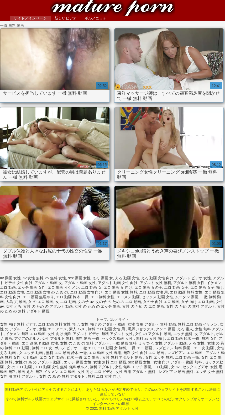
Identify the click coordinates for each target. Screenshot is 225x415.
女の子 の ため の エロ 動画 (118, 302)
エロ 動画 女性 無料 (120, 292)
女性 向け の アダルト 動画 (103, 324)
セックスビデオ (195, 367)
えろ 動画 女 (102, 278)
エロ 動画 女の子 (148, 287)
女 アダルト (204, 334)
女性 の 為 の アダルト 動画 (38, 362)
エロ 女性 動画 (52, 357)
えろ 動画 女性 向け (157, 278)
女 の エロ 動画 (40, 302)
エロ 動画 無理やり (38, 297)
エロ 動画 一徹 (187, 357)
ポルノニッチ (96, 18)
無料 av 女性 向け (150, 338)
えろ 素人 (185, 329)
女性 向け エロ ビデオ (95, 372)
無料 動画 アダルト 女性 (112, 8)
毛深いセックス (141, 329)
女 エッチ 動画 (31, 353)
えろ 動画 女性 (127, 278)
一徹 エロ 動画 (140, 348)
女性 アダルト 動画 (171, 343)
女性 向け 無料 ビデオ (18, 324)
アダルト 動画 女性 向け (118, 283)
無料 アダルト (101, 367)
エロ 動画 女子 (176, 287)
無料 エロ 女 (42, 348)
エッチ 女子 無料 (209, 372)
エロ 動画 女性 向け (86, 292)
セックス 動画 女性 (157, 297)
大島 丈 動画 (16, 302)
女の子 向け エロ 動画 (161, 302)
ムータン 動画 (186, 297)
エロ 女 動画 (204, 348)
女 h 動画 (30, 357)
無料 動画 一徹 (87, 338)
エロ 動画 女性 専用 (105, 353)
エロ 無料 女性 (103, 297)
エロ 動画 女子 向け (206, 287)
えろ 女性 (197, 343)
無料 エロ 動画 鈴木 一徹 (66, 353)
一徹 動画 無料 (124, 343)
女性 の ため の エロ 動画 (143, 306)
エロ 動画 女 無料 (111, 348)
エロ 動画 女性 (12, 292)
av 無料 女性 (55, 278)
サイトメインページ (30, 18)
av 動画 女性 (10, 278)
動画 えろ (26, 372)
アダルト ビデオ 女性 (193, 278)
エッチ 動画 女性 (32, 287)
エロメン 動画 (128, 297)
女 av (176, 367)
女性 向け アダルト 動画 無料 (178, 362)
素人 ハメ (77, 329)
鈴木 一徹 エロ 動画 (83, 357)
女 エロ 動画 (65, 302)
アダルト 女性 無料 (155, 283)
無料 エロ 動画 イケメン (198, 324)
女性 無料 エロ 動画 (109, 362)
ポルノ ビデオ (65, 348)
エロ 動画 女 (91, 287)
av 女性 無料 (33, 278)
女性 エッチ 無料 (159, 357)
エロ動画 (161, 367)
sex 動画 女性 (79, 278)
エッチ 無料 (183, 334)
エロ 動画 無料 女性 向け (58, 324)
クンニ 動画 (165, 329)
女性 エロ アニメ (53, 329)
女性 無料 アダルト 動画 (122, 357)
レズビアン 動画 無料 (176, 372)
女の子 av (85, 302)
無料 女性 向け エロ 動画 (144, 353)
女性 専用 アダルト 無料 (136, 372)
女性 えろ (14, 306)
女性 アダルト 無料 (57, 338)
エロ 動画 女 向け (117, 287)
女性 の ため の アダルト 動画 (47, 306)
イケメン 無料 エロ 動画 (26, 334)
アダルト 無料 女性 (189, 283)
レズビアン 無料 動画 (173, 348)
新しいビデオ (66, 18)
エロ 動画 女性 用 (153, 292)
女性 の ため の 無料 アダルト (190, 306)
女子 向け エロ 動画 (197, 302)
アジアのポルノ (27, 338)
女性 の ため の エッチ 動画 (97, 306)
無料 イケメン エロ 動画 (55, 372)
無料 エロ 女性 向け (104, 376)
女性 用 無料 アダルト (18, 376)
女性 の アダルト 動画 (153, 334)
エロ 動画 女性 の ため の (47, 292)
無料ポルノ (78, 367)
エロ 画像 (29, 343)
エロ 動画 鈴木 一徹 (72, 297)
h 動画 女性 (48, 343)
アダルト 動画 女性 (80, 283)
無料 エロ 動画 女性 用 (107, 329)
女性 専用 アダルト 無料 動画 (152, 324)
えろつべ (145, 343)
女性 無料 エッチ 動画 (133, 367)
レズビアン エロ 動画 (185, 353)
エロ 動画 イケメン (63, 287)
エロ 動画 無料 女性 (186, 292)
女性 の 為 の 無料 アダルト (62, 376)
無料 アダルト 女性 (117, 334)
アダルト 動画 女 (48, 283)
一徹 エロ (87, 348)
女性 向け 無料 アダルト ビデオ (74, 334)
